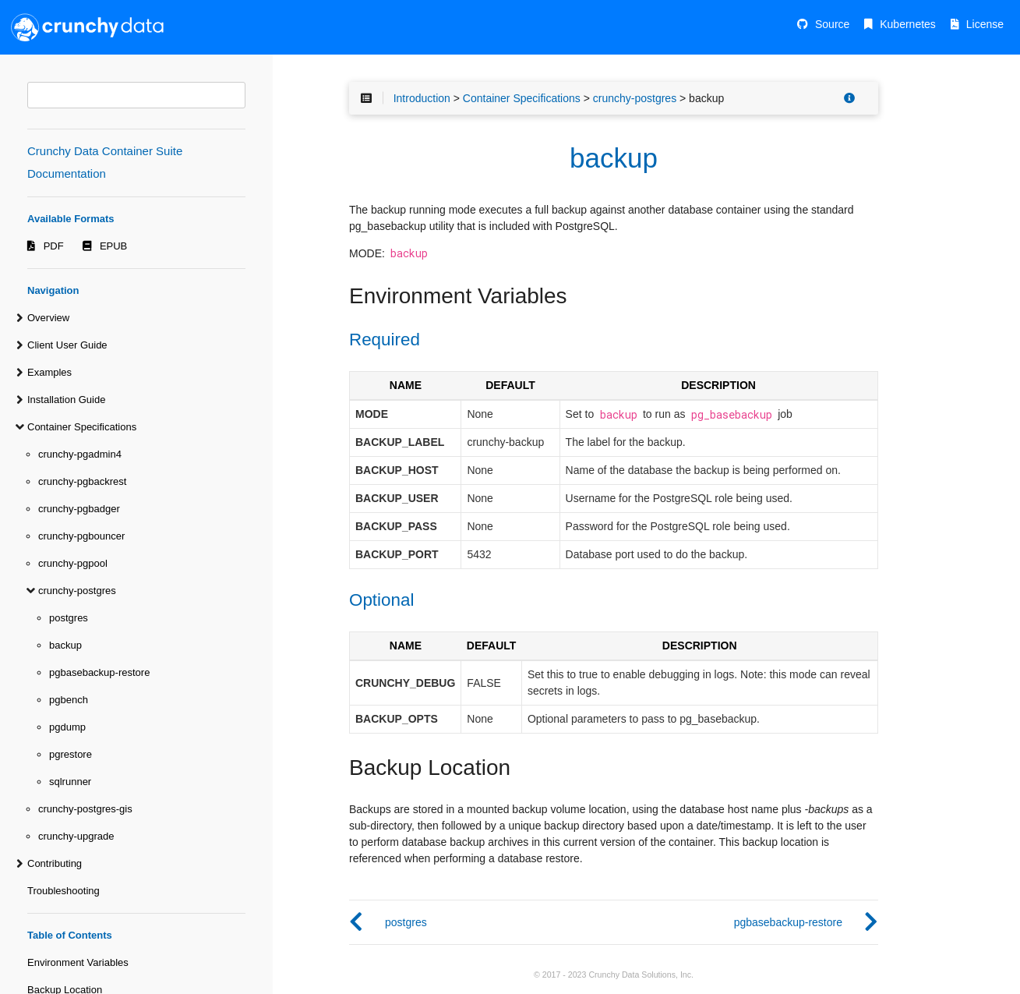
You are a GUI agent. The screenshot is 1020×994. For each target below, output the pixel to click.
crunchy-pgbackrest (82, 481)
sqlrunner (70, 781)
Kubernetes (908, 24)
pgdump (67, 727)
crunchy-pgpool (73, 563)
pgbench (68, 700)
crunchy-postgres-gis (85, 809)
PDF (54, 246)
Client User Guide (67, 345)
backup (65, 645)
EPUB (113, 246)
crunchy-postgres (77, 590)
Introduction (422, 98)
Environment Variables (78, 962)
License (985, 24)
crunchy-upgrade (76, 836)
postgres (68, 618)
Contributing (54, 863)
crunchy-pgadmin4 (80, 454)
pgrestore (70, 754)
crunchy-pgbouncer (81, 536)
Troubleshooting (63, 891)
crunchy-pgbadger (79, 509)
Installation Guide (66, 399)
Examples (49, 372)
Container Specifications (81, 427)
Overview (48, 318)
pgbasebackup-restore (99, 672)
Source (832, 24)
